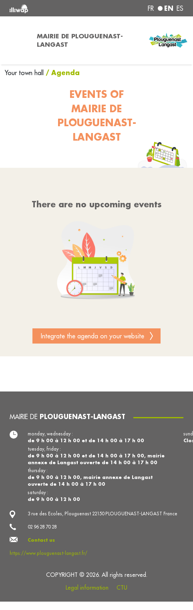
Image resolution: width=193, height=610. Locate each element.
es (180, 8)
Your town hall (25, 73)
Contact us (41, 540)
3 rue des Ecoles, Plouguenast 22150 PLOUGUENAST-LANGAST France (102, 514)
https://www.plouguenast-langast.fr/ (48, 553)
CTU (122, 587)
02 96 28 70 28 (42, 527)
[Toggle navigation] (16, 40)
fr (151, 8)
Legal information (87, 587)
